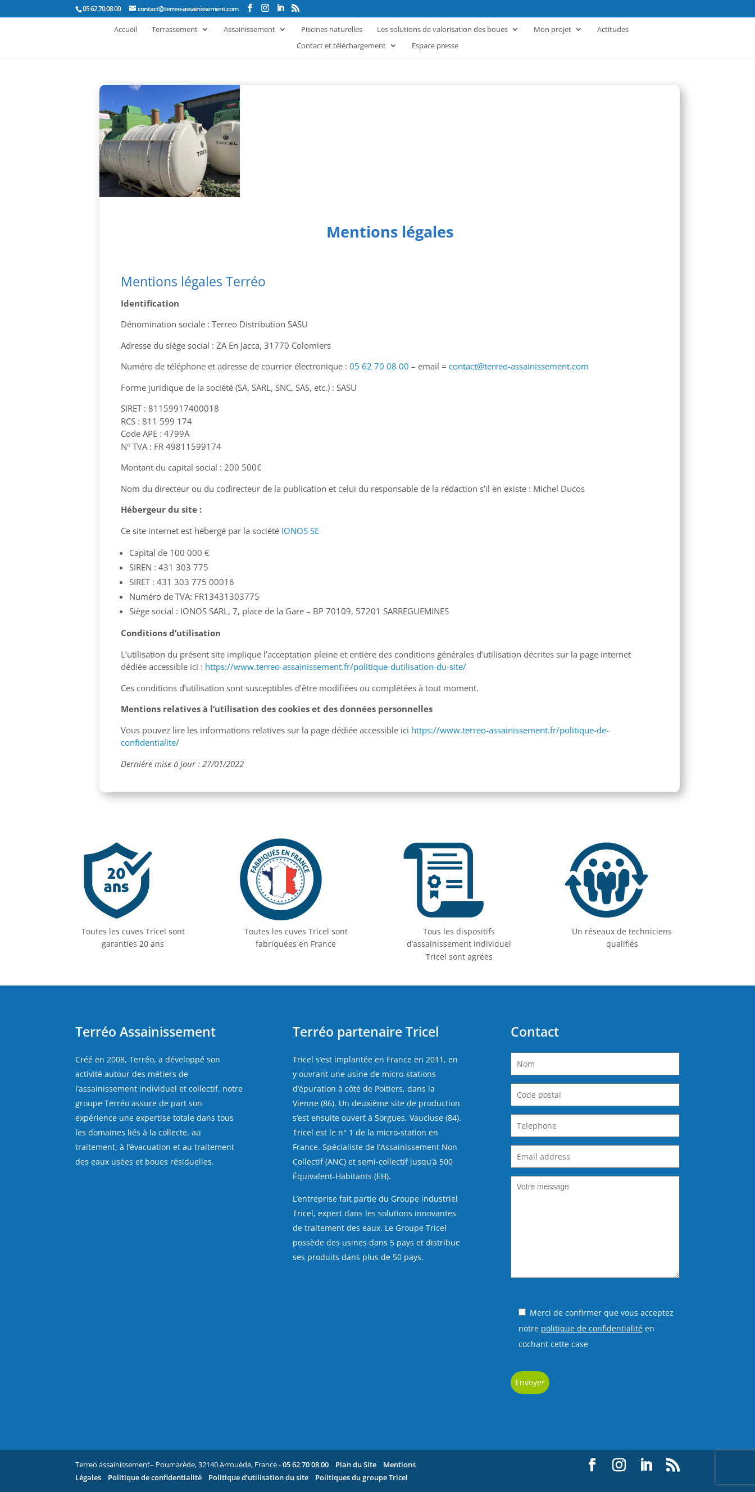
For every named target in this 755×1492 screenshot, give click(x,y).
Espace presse (435, 46)
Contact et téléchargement (341, 46)
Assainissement (249, 29)
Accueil (125, 29)
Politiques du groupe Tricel (361, 1477)
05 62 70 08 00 (379, 366)
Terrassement (175, 29)
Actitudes (613, 29)
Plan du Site (355, 1464)
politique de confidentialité (592, 1328)
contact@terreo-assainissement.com (519, 366)
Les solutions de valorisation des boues (442, 29)
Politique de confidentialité (155, 1477)
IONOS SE (300, 530)
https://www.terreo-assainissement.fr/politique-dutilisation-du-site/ (337, 666)
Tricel (303, 1059)
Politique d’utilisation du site (258, 1477)
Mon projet (552, 29)
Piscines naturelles (331, 29)
